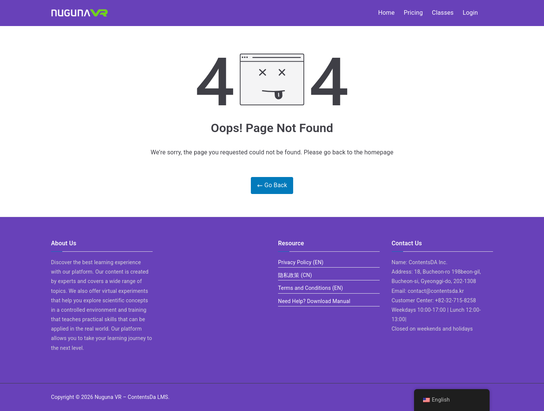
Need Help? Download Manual (314, 301)
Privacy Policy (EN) (300, 262)
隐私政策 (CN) (295, 275)
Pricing (413, 12)
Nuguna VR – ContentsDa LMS (131, 397)
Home (386, 12)
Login (470, 12)
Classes (442, 12)
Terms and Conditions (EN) (310, 288)
